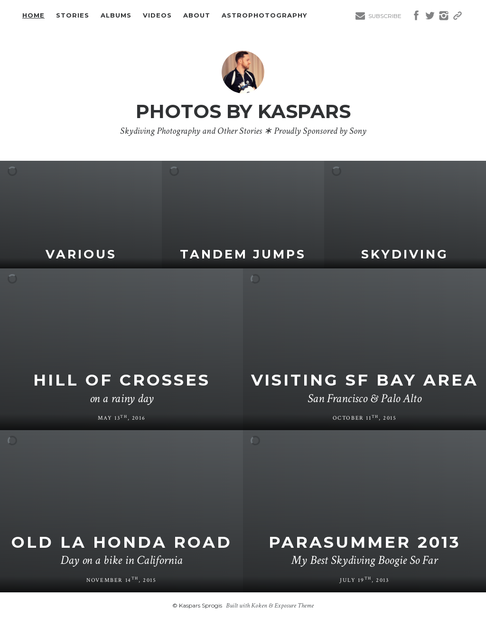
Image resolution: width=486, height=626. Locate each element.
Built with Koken (246, 605)
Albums (116, 15)
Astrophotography (264, 15)
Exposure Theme (294, 605)
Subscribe (385, 15)
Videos (157, 15)
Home (33, 15)
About (196, 15)
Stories (72, 15)
